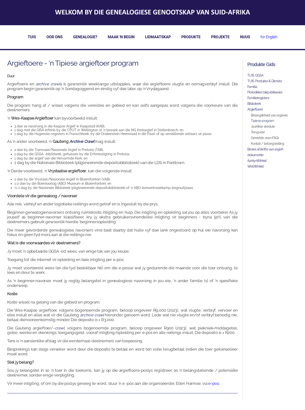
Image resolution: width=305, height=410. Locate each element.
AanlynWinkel (257, 161)
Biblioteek (254, 104)
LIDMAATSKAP (158, 37)
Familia (252, 87)
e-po (212, 383)
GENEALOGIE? (85, 37)
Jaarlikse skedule (263, 126)
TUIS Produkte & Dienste (264, 81)
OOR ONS (54, 37)
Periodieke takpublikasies (265, 92)
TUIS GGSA (255, 75)
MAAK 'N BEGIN (121, 37)
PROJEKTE (220, 37)
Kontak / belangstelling (267, 143)
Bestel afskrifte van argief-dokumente (265, 152)
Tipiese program (262, 121)
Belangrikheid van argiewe (269, 115)
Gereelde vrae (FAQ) (265, 138)
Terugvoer (258, 132)
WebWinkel (255, 166)
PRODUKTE (191, 37)
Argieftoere (255, 109)
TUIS (32, 37)
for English (268, 37)
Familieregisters (258, 98)
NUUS (245, 37)
